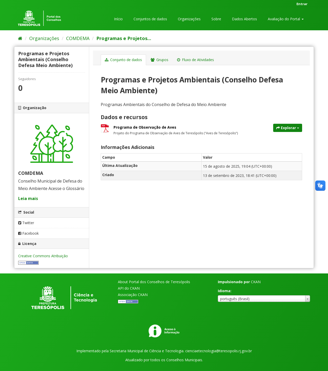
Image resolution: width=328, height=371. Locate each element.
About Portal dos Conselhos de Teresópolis (154, 281)
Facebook (28, 233)
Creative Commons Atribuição (43, 255)
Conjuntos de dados (150, 18)
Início (118, 18)
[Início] (20, 38)
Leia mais (28, 198)
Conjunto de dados (123, 59)
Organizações (189, 18)
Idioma (224, 290)
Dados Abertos (244, 18)
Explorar (287, 127)
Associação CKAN (133, 294)
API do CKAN (129, 288)
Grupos (159, 59)
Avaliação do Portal (286, 18)
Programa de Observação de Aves (145, 127)
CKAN (256, 281)
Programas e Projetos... (123, 38)
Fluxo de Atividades (195, 59)
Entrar (302, 4)
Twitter (26, 222)
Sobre (216, 18)
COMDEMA (77, 38)
